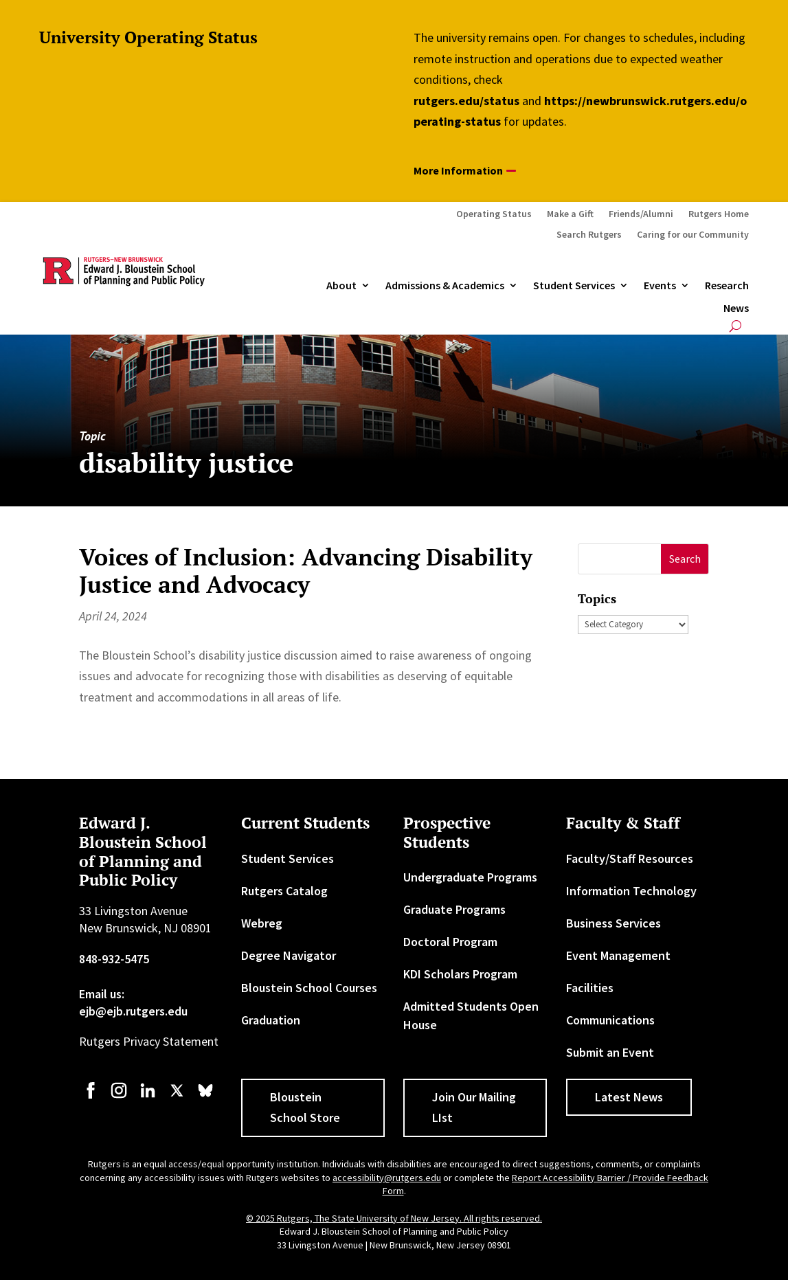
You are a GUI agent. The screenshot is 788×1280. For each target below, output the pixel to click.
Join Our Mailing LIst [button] (474, 1107)
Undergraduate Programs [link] (470, 877)
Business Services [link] (613, 923)
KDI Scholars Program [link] (460, 974)
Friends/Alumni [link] (641, 214)
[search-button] (735, 326)
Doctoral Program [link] (450, 942)
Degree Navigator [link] (288, 955)
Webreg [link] (261, 923)
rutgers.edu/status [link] (466, 101)
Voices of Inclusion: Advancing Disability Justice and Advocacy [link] (305, 570)
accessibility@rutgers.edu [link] (387, 1177)
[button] (684, 559)
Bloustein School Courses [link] (309, 988)
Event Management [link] (618, 955)
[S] (620, 559)
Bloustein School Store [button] (305, 1107)
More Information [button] (458, 170)
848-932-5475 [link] (114, 959)
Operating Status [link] (494, 214)
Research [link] (727, 286)
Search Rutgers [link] (589, 234)
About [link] (341, 286)
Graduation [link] (270, 1020)
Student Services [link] (574, 286)
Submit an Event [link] (610, 1052)
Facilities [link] (589, 988)
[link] (91, 1097)
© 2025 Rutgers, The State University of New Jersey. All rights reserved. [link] (394, 1218)
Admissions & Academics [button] (444, 286)
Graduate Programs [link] (454, 909)
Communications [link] (610, 1020)
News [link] (736, 308)
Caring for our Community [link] (693, 234)
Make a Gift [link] (570, 214)
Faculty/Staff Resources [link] (629, 858)
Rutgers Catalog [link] (284, 891)
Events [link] (660, 286)
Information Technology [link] (631, 891)
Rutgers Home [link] (718, 214)
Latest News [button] (629, 1097)
